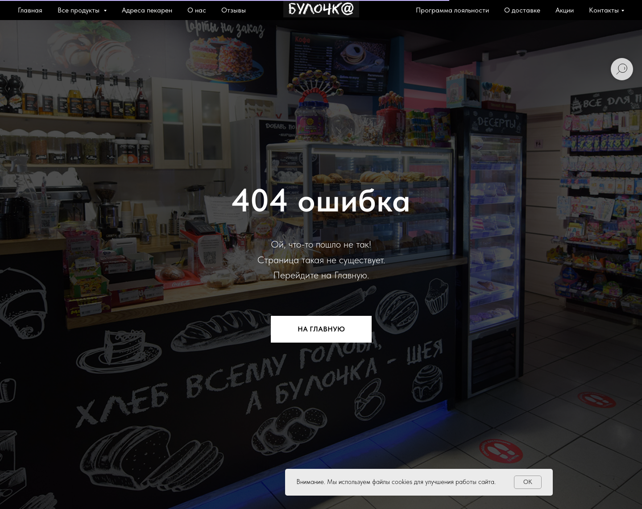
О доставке (522, 10)
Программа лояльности (452, 10)
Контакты (604, 10)
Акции (564, 10)
